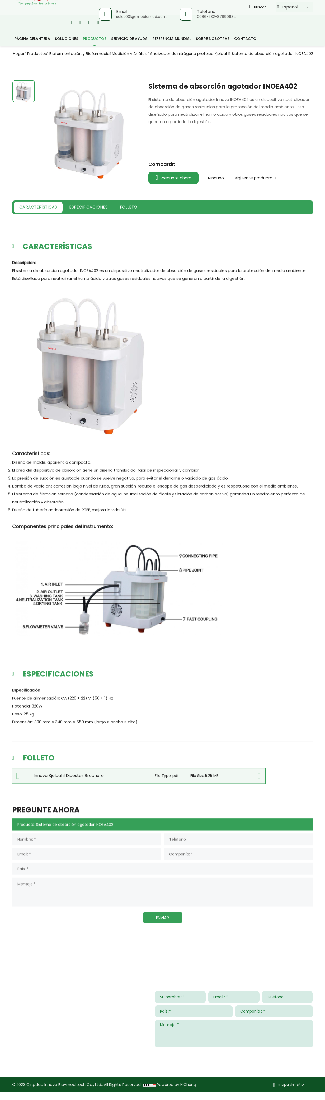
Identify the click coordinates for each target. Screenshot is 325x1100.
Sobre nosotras (212, 38)
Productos (104, 53)
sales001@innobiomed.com (141, 16)
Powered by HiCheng (177, 1093)
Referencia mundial (171, 38)
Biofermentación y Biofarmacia (150, 53)
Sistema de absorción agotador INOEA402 (269, 58)
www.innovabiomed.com (52, 1072)
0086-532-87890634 (215, 16)
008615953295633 (61, 1057)
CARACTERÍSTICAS (45, 223)
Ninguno (219, 183)
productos (94, 38)
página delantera (32, 38)
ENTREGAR (300, 1061)
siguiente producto (261, 183)
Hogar (85, 53)
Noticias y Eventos (230, 959)
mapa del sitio (291, 1092)
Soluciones (66, 38)
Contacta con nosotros (44, 959)
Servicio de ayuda (129, 38)
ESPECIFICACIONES (110, 223)
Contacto (245, 38)
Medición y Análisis (204, 53)
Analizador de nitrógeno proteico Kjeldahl (269, 53)
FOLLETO (163, 223)
